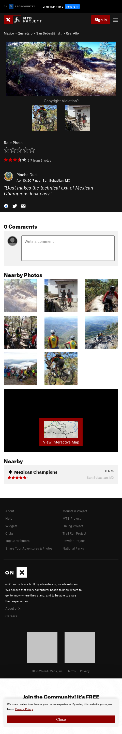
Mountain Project (75, 511)
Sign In (101, 19)
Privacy (85, 671)
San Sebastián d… (49, 33)
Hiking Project (73, 526)
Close (61, 719)
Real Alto (72, 33)
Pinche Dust (27, 174)
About (9, 511)
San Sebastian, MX (56, 180)
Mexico (9, 33)
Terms (72, 671)
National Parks (73, 548)
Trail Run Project (74, 533)
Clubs (9, 533)
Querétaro (25, 33)
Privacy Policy (24, 709)
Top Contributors (17, 541)
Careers (11, 616)
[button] (6, 206)
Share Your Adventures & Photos (28, 548)
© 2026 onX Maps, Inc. (47, 671)
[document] (61, 712)
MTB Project (72, 518)
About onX (13, 608)
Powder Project (74, 541)
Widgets (11, 526)
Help (8, 518)
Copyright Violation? (61, 100)
